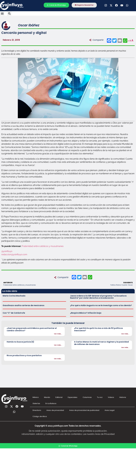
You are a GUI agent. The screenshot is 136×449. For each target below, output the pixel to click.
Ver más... (58, 334)
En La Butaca (50, 403)
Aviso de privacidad (55, 410)
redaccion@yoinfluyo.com (14, 254)
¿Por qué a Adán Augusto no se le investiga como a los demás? (101, 305)
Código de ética (40, 416)
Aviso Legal (109, 410)
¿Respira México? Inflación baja (85, 313)
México (36, 397)
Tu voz (100, 397)
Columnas (87, 397)
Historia (122, 397)
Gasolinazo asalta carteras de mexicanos (23, 305)
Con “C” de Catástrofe (14, 313)
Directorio (37, 410)
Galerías (36, 403)
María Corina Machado (14, 295)
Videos (111, 397)
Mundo (47, 397)
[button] (2, 13)
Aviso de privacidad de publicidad (84, 410)
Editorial (58, 397)
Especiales (72, 397)
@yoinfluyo (6, 251)
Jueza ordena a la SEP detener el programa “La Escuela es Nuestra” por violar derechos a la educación (98, 296)
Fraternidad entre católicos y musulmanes (43, 246)
